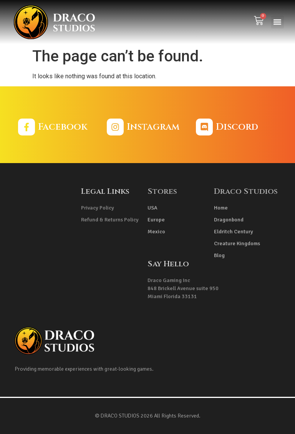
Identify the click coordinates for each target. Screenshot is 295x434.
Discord (237, 127)
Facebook (62, 127)
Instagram (153, 127)
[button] (277, 22)
